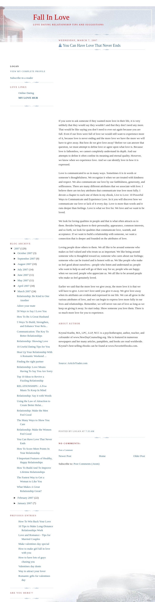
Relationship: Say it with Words (34, 395)
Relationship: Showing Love (32, 341)
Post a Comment (66, 450)
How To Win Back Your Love (34, 521)
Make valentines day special (33, 543)
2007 (17, 248)
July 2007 (23, 269)
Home (102, 456)
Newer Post (65, 456)
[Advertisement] (27, 172)
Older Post (139, 456)
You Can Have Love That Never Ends (92, 45)
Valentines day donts (29, 566)
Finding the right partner (30, 361)
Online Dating (26, 93)
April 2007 (24, 285)
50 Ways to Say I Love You (31, 311)
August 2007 (25, 264)
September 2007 (27, 258)
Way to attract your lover (32, 571)
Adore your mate (26, 305)
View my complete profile (27, 71)
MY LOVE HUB (28, 97)
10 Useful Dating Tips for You (33, 346)
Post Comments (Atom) (86, 463)
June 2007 (23, 274)
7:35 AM (89, 431)
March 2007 (24, 291)
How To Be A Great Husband (33, 316)
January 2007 (25, 503)
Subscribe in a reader (21, 77)
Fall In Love (51, 17)
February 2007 (26, 497)
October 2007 (25, 253)
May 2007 (23, 280)
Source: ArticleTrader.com (73, 363)
